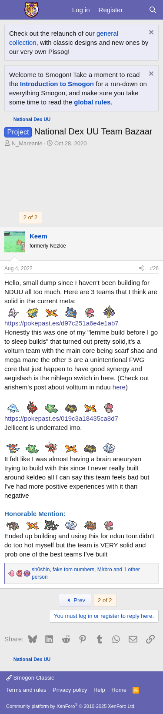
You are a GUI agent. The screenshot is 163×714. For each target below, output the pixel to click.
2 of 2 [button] (30, 217)
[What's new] (135, 10)
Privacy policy (70, 690)
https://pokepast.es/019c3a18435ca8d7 (61, 418)
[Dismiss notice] (150, 33)
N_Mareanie (27, 143)
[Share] (141, 269)
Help (99, 690)
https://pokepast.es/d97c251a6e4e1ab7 (61, 323)
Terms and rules (26, 690)
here (119, 387)
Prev (75, 600)
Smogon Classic (30, 677)
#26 (154, 268)
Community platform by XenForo (71, 706)
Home (118, 690)
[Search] (152, 10)
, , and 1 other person (86, 573)
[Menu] (12, 10)
